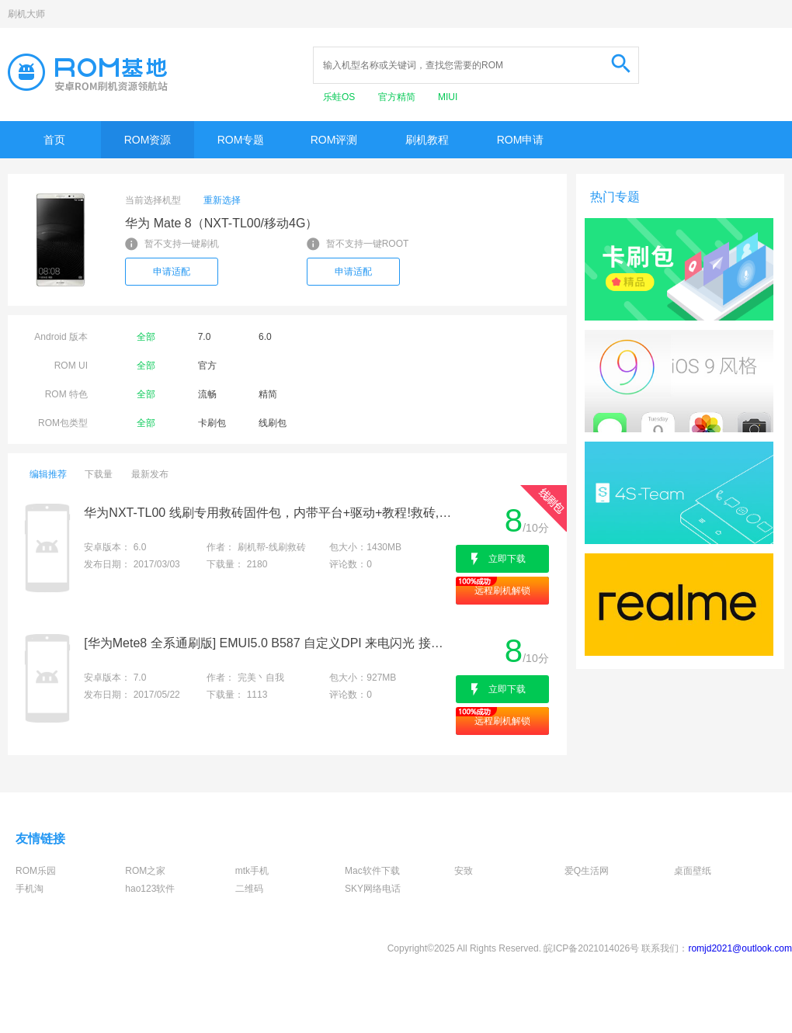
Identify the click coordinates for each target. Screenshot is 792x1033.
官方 (207, 365)
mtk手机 (252, 870)
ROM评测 (334, 139)
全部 (146, 336)
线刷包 (273, 423)
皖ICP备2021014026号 (591, 948)
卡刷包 (212, 423)
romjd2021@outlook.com (740, 948)
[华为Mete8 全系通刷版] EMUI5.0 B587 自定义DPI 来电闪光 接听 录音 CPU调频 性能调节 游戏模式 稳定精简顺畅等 (268, 643)
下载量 (99, 474)
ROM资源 (148, 139)
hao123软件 (150, 888)
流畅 (207, 394)
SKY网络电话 (373, 888)
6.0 (265, 336)
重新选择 (222, 200)
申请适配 (171, 271)
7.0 (204, 336)
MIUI (447, 97)
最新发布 (149, 474)
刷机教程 (427, 139)
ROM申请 (520, 139)
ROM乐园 (36, 870)
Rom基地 (88, 72)
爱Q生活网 (586, 870)
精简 (268, 394)
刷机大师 (26, 14)
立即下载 (507, 558)
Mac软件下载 (372, 870)
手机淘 (29, 888)
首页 (54, 139)
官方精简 (398, 97)
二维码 (249, 888)
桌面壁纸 (692, 870)
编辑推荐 (48, 474)
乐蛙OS (340, 97)
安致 (463, 870)
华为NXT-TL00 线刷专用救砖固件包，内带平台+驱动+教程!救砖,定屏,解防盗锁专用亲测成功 (268, 512)
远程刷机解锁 (502, 590)
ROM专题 (241, 139)
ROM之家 (145, 870)
